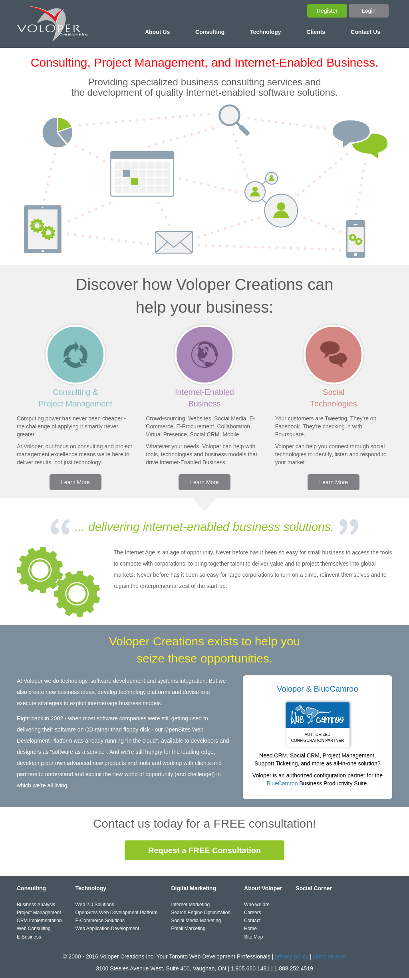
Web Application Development (107, 928)
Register (327, 11)
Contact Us (365, 32)
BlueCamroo (282, 783)
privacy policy (291, 956)
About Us (157, 32)
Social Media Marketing (196, 920)
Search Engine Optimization (200, 912)
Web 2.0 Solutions (94, 904)
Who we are (257, 904)
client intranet (329, 956)
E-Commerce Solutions (100, 920)
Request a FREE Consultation (204, 850)
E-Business (29, 937)
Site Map (253, 937)
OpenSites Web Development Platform (116, 912)
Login (368, 11)
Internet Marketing (190, 904)
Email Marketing (188, 928)
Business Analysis (36, 904)
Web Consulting (34, 928)
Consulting (209, 32)
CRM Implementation (39, 920)
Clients (316, 32)
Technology (265, 32)
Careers (252, 912)
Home (250, 928)
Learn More (75, 482)
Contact (252, 920)
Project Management (39, 912)
